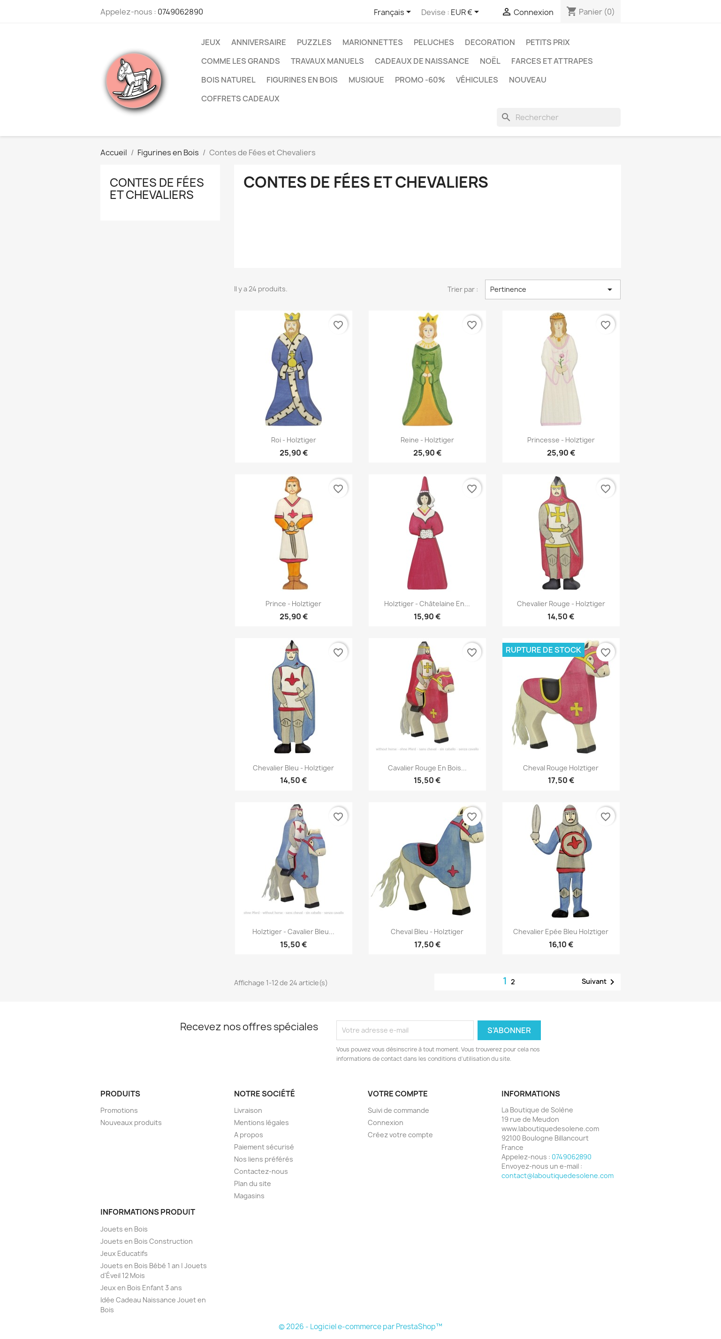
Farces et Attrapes (552, 61)
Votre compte (398, 1093)
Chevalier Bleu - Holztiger (293, 767)
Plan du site (252, 1183)
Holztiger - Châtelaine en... (427, 603)
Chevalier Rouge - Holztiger (561, 603)
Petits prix (548, 42)
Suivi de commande (398, 1110)
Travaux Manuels (327, 61)
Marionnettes (372, 42)
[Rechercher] (559, 117)
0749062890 (180, 12)
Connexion (385, 1122)
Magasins (249, 1195)
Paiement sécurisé (264, 1146)
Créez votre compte (400, 1134)
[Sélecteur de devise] (466, 12)
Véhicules (477, 80)
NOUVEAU (527, 80)
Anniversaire (258, 42)
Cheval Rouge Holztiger (561, 767)
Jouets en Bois (124, 1229)
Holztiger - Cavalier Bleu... (293, 931)
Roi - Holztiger (293, 439)
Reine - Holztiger (427, 439)
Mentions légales (261, 1122)
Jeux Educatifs (124, 1253)
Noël (490, 61)
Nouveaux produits (131, 1122)
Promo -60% (420, 80)
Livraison (248, 1110)
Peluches (434, 42)
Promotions (119, 1110)
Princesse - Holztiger (561, 439)
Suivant (600, 982)
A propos (248, 1134)
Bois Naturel (228, 80)
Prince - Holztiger (293, 603)
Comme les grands (240, 61)
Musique (366, 80)
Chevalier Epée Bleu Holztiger (560, 931)
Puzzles (314, 42)
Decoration (490, 42)
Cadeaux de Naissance (422, 61)
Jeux (210, 42)
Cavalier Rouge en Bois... (427, 767)
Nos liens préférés (263, 1159)
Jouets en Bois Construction (146, 1241)
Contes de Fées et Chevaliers (157, 189)
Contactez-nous (261, 1171)
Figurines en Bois (302, 80)
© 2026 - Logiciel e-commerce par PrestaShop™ (360, 1326)
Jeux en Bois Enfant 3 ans (141, 1287)
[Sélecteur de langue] (394, 12)
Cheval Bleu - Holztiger (427, 931)
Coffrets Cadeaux (240, 98)
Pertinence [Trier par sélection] (552, 289)
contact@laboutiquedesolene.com (557, 1175)
